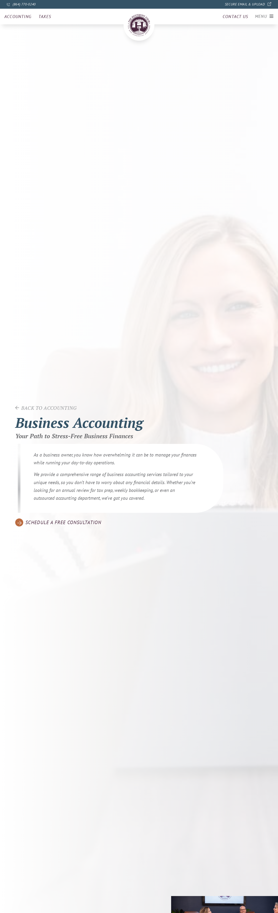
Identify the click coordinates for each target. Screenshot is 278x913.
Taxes (44, 16)
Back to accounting (49, 408)
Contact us (235, 16)
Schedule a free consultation (64, 522)
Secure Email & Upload (245, 4)
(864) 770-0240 (24, 4)
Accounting (17, 16)
